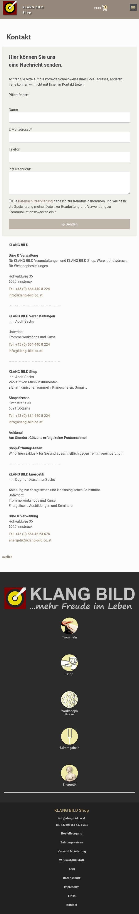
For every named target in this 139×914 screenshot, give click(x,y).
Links (71, 896)
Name (13, 110)
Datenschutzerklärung (35, 201)
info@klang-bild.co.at (25, 295)
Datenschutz (71, 878)
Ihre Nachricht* (20, 169)
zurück (7, 556)
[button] (133, 7)
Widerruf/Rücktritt (71, 860)
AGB (72, 869)
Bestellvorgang (71, 833)
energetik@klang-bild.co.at (30, 540)
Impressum (71, 887)
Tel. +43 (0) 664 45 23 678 (29, 534)
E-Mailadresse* (20, 129)
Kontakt (71, 905)
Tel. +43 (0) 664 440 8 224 (29, 289)
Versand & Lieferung (72, 851)
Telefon (14, 149)
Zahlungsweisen (71, 842)
